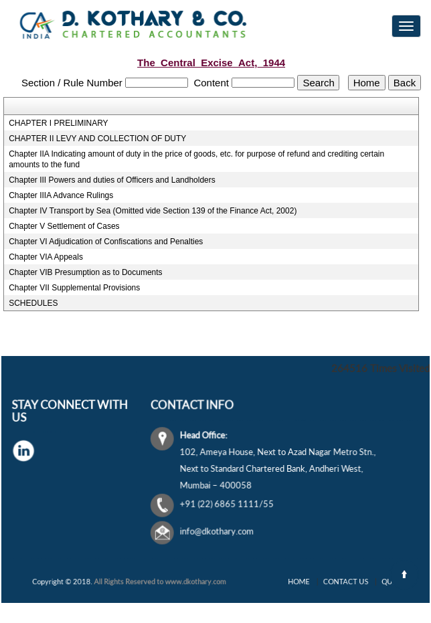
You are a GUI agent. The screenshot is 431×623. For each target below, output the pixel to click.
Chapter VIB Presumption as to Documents (85, 272)
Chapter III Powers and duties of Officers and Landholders (112, 180)
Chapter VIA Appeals (46, 257)
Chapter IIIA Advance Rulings (61, 195)
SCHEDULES (33, 303)
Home (307, 582)
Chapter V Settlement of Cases (64, 226)
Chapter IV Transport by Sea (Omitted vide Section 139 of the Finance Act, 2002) (152, 210)
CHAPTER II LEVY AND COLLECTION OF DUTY (97, 138)
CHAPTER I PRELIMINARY (58, 123)
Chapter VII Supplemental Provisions (74, 287)
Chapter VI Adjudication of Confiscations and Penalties (106, 241)
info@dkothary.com (219, 530)
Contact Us (345, 582)
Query (383, 582)
